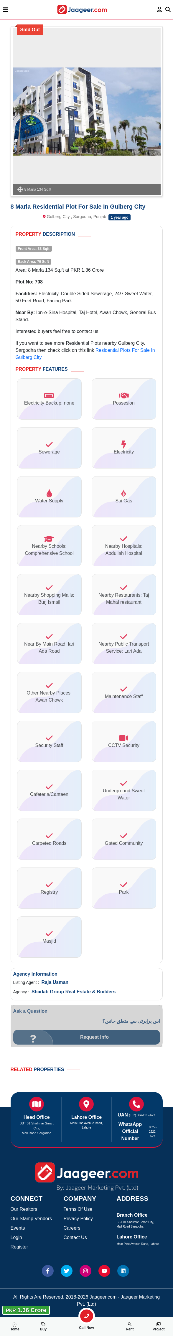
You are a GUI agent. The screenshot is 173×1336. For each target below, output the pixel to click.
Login (16, 1237)
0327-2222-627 (152, 1132)
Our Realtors (24, 1209)
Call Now (86, 1325)
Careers (72, 1228)
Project (159, 1326)
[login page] (159, 9)
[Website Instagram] (85, 1271)
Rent (130, 1326)
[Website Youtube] (104, 1271)
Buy (43, 1326)
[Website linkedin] (123, 1271)
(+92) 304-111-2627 (142, 1115)
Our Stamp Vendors (31, 1218)
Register (19, 1246)
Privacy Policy (78, 1218)
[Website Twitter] (67, 1271)
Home (14, 1326)
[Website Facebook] (48, 1271)
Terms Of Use (78, 1209)
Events (18, 1228)
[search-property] (86, 1316)
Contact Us (75, 1237)
